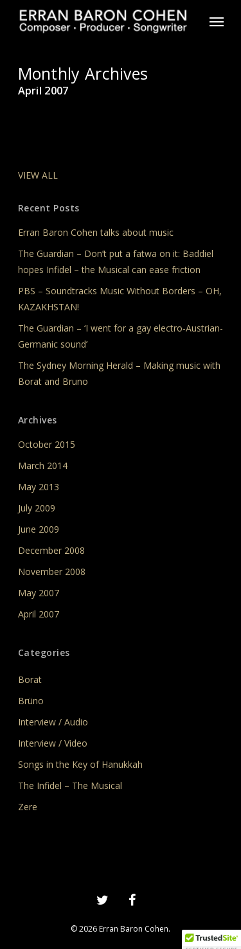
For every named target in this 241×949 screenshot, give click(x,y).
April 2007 (38, 614)
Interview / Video (52, 743)
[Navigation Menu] (217, 21)
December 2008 (51, 550)
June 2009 (38, 529)
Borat (30, 679)
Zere (27, 807)
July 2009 (36, 508)
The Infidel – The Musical (70, 785)
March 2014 (42, 465)
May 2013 (38, 487)
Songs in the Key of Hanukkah (80, 764)
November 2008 (51, 571)
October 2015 (46, 444)
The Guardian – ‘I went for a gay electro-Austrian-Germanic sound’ (120, 336)
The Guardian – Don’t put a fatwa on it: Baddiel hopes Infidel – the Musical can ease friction (115, 261)
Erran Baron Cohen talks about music (96, 232)
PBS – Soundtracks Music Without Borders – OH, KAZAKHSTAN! (120, 299)
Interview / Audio (53, 722)
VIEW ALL (38, 175)
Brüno (31, 701)
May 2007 (38, 593)
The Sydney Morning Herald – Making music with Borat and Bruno (119, 373)
